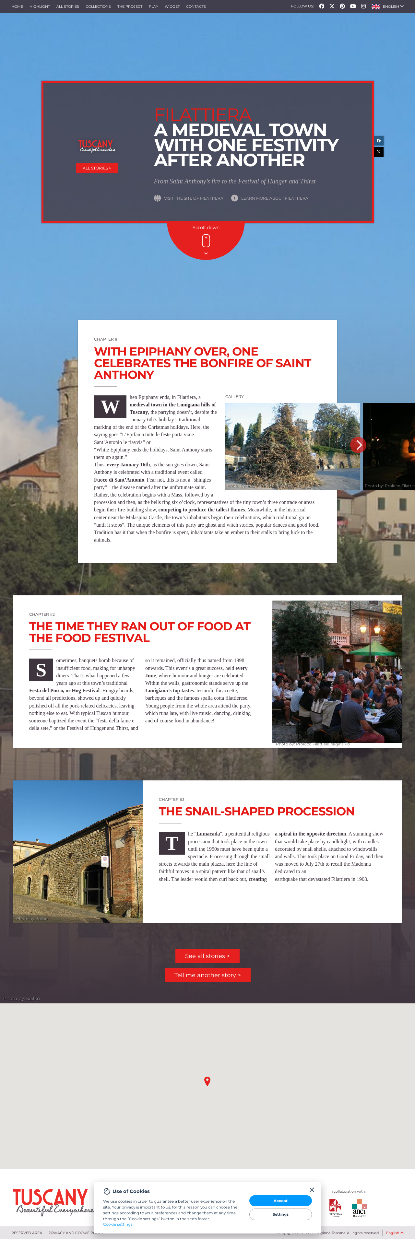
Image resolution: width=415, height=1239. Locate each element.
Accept (281, 1200)
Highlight (40, 6)
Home (17, 6)
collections (98, 6)
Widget (172, 6)
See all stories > (207, 956)
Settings (281, 1214)
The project (129, 6)
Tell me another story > (207, 975)
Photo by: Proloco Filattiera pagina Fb (264, 485)
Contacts (196, 6)
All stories (67, 6)
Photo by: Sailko (32, 918)
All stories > (97, 168)
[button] (387, 6)
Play (153, 6)
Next (358, 445)
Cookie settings (118, 1224)
